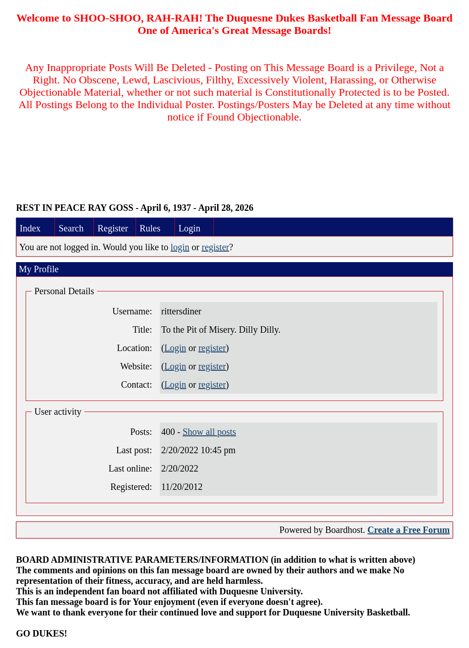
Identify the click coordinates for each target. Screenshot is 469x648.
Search (71, 228)
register (215, 247)
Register (113, 228)
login (179, 247)
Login (190, 228)
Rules (150, 228)
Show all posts (209, 432)
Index (30, 228)
